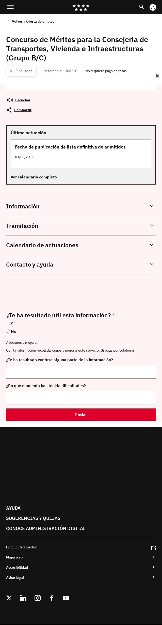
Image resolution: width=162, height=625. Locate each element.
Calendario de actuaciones (42, 245)
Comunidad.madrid (21, 547)
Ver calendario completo (34, 176)
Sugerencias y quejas (33, 518)
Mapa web (14, 557)
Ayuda (13, 508)
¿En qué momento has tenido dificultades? (46, 385)
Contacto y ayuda (29, 264)
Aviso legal (15, 577)
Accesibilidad (17, 567)
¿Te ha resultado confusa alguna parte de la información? (59, 359)
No (13, 331)
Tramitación (22, 225)
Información (23, 206)
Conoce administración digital (45, 528)
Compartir (22, 109)
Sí (12, 323)
